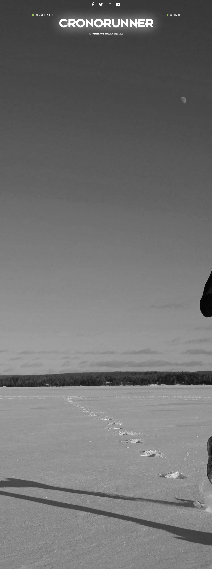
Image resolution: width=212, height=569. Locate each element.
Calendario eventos (42, 15)
